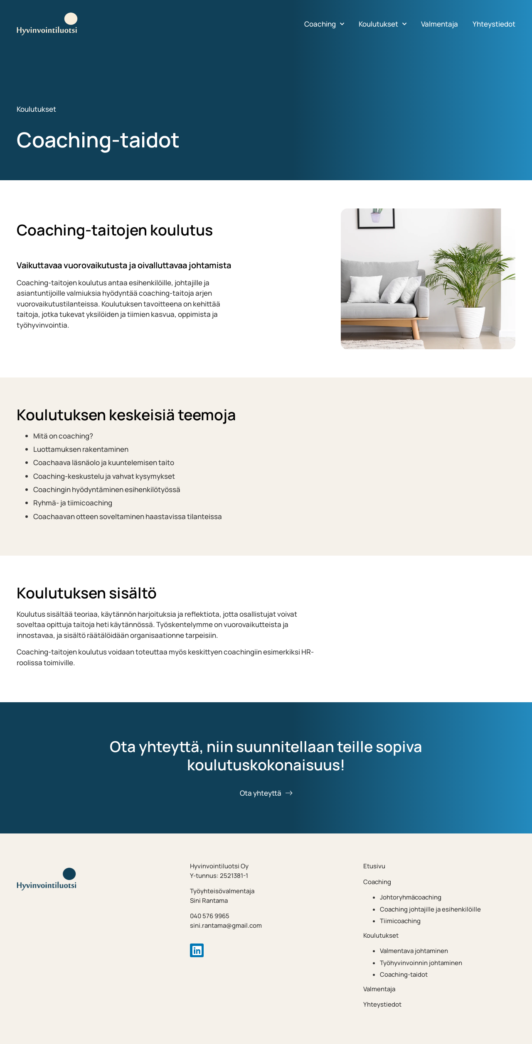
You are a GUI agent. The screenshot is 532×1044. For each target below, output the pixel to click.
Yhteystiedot (494, 24)
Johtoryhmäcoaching (410, 897)
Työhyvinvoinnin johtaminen (421, 962)
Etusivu (374, 866)
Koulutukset (382, 24)
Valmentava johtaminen (414, 950)
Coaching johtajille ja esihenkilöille (430, 909)
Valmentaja (439, 24)
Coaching (324, 24)
